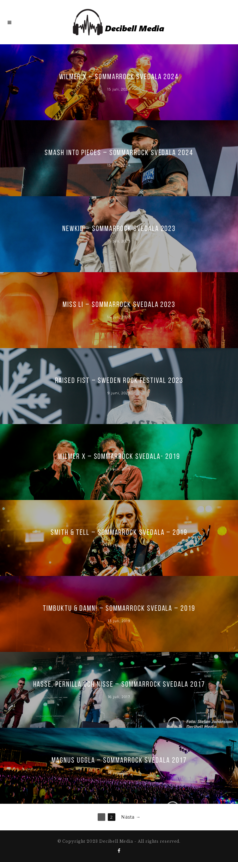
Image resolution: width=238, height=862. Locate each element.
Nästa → (130, 817)
